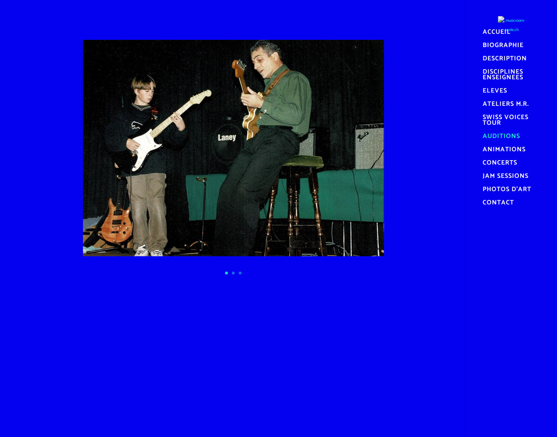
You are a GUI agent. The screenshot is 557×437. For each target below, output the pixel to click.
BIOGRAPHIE (503, 47)
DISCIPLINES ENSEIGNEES (503, 76)
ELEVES (495, 92)
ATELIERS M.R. (506, 105)
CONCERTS (500, 164)
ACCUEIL (497, 33)
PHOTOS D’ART (507, 191)
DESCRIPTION (505, 60)
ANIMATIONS (504, 151)
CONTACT (498, 204)
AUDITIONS (501, 138)
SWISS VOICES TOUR (505, 121)
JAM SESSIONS (505, 177)
